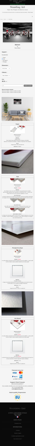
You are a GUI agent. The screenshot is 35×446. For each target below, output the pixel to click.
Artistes (5, 19)
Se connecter (15, 1)
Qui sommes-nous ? (22, 0)
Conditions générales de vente (17, 436)
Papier (4, 57)
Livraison (18, 430)
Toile (3, 59)
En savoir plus (5, 54)
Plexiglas (4, 61)
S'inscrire (20, 1)
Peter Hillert (10, 19)
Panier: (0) (17, 2)
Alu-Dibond (5, 60)
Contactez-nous (15, 0)
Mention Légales (17, 433)
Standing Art (17, 7)
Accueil (10, 0)
